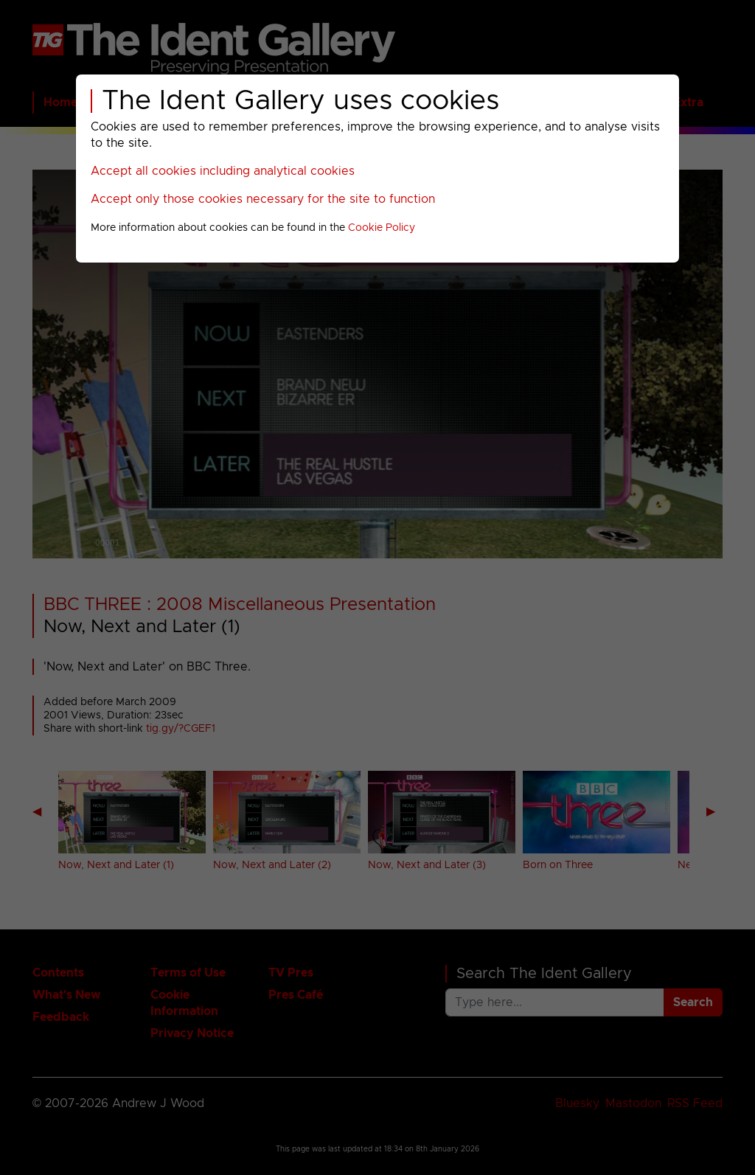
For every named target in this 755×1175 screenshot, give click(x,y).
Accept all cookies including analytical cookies (223, 171)
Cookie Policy (381, 228)
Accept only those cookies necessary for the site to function (263, 199)
